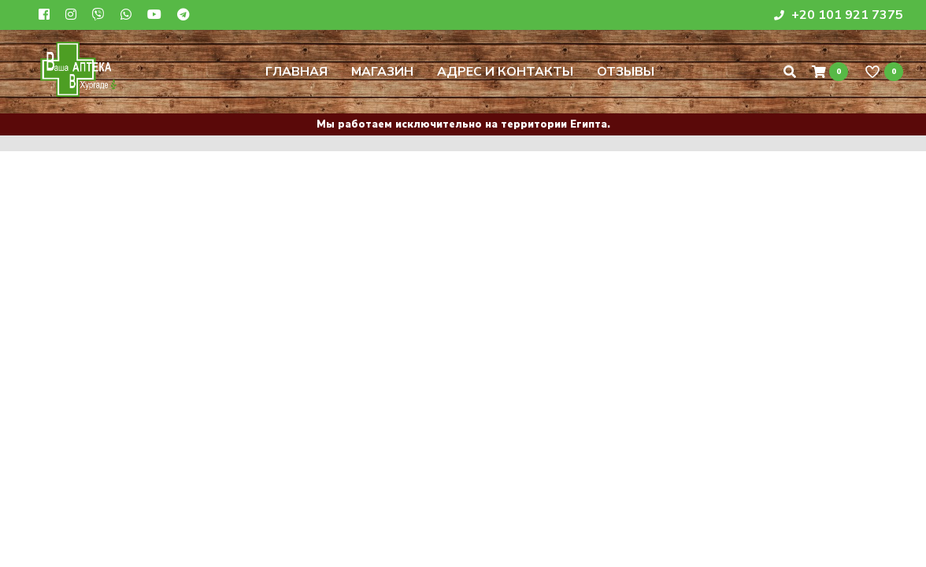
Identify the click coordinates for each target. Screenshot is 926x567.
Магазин (382, 71)
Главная (296, 71)
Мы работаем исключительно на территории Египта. (463, 124)
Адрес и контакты (505, 71)
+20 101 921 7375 (838, 15)
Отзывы (625, 71)
